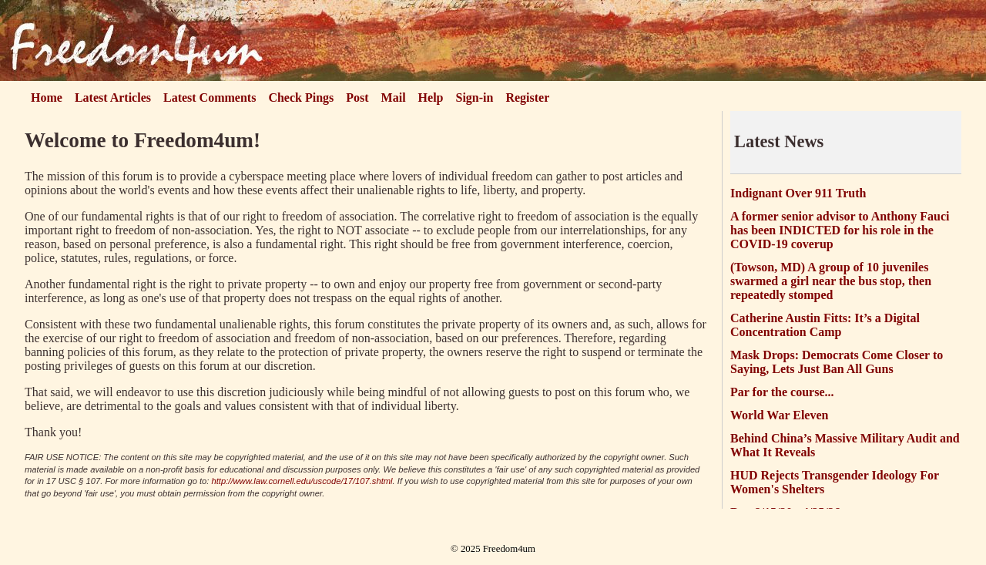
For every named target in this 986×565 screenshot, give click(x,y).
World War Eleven (779, 415)
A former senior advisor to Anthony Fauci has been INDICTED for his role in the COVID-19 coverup (839, 230)
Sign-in (475, 97)
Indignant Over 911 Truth (798, 193)
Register (527, 97)
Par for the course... (781, 392)
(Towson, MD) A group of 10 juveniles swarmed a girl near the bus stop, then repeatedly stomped (830, 281)
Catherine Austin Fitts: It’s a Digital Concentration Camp (825, 324)
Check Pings (301, 97)
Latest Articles (113, 97)
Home (46, 97)
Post (357, 97)
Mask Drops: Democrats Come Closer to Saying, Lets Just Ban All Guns (836, 361)
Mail (393, 97)
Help (431, 97)
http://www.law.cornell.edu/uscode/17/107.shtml (302, 481)
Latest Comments (209, 97)
